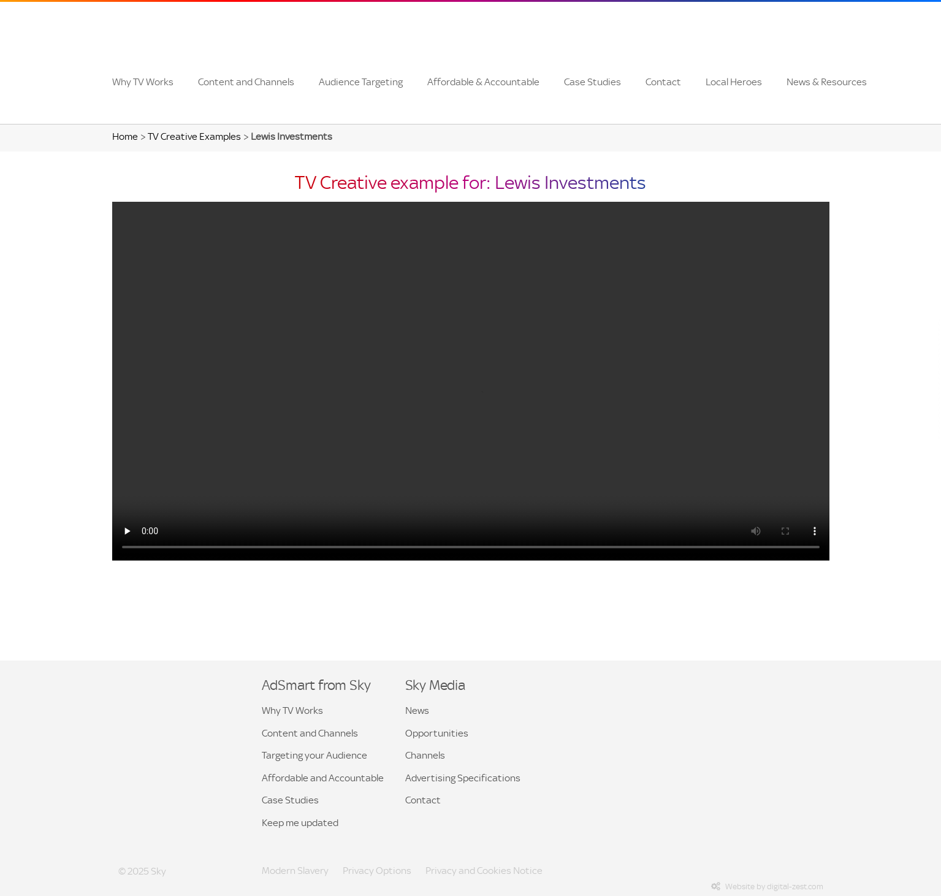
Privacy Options (377, 870)
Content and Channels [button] (310, 733)
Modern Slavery (295, 870)
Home (125, 136)
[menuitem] (143, 82)
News (417, 710)
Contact (423, 800)
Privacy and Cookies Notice (484, 870)
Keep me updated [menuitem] (300, 823)
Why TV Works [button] (292, 710)
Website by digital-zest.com (767, 886)
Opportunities (436, 733)
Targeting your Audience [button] (314, 755)
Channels (425, 755)
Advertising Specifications (462, 778)
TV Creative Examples (194, 136)
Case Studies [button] (290, 800)
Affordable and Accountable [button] (323, 778)
